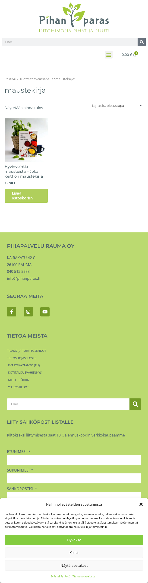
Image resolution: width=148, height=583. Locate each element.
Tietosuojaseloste (83, 576)
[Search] (142, 42)
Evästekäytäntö (60, 576)
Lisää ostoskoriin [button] (24, 196)
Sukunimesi (19, 470)
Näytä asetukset (74, 565)
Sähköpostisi (20, 489)
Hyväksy (74, 539)
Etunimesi (17, 452)
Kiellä (74, 552)
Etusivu (10, 79)
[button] (141, 504)
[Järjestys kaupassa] (116, 105)
